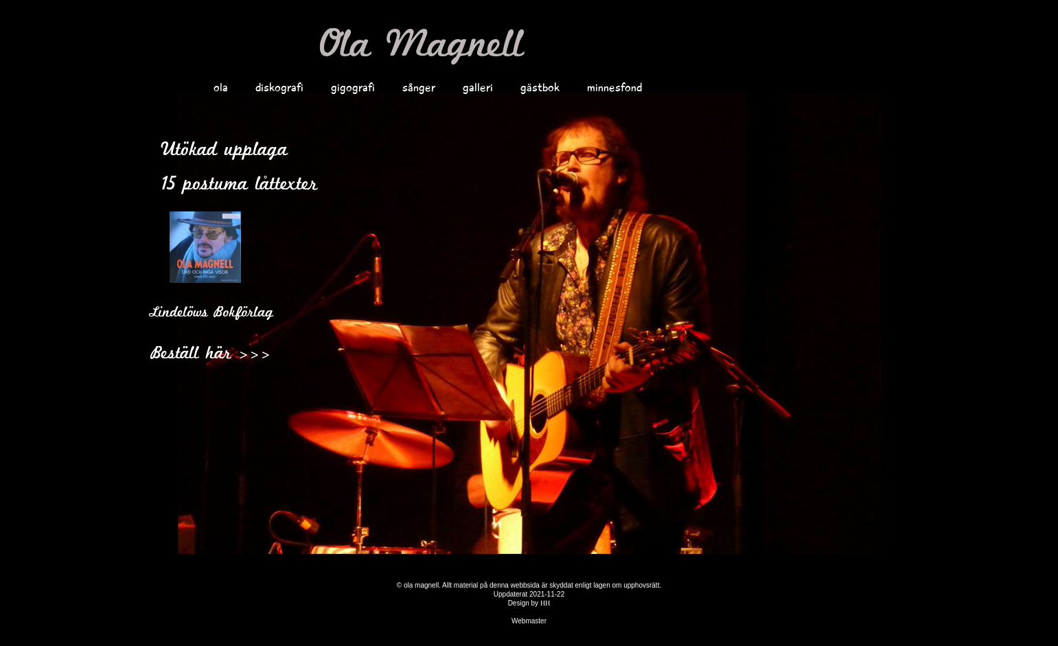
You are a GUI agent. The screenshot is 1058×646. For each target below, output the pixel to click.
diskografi (279, 87)
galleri (478, 87)
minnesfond (614, 87)
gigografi (353, 87)
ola (221, 87)
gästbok (540, 87)
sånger (418, 87)
